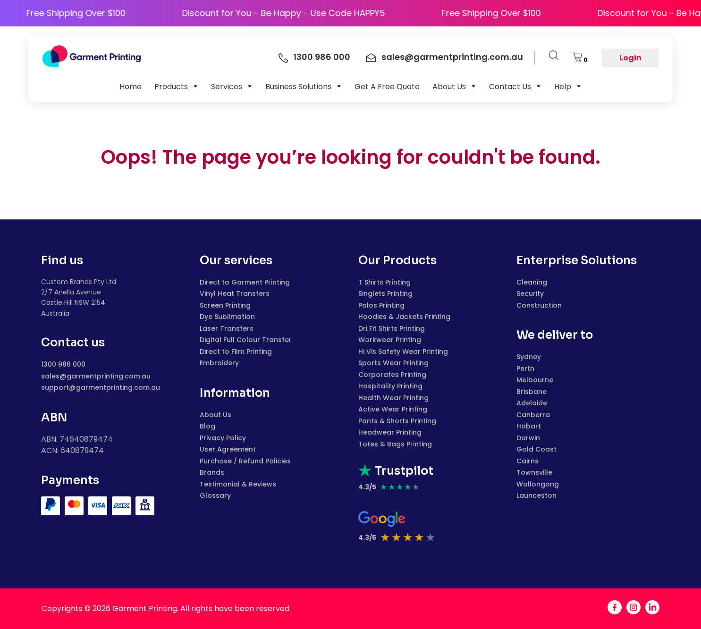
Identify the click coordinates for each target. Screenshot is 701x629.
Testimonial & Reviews (238, 484)
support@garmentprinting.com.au (100, 387)
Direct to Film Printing (236, 351)
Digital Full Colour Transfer (246, 339)
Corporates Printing (392, 374)
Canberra (533, 414)
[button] (176, 86)
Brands (212, 472)
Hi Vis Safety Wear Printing (403, 351)
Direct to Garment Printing (245, 282)
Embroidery (219, 363)
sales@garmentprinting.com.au (96, 376)
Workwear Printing (389, 339)
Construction (539, 305)
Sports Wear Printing (393, 363)
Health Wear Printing (393, 398)
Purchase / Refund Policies (245, 461)
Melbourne (534, 380)
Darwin (528, 438)
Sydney (528, 356)
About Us (215, 414)
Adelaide (531, 403)
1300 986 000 (63, 364)
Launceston (536, 495)
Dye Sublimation (227, 316)
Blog (207, 426)
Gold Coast (536, 449)
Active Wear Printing (392, 409)
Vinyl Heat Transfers (235, 293)
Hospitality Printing (390, 386)
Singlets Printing (385, 293)
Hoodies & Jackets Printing (404, 316)
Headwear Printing (390, 432)
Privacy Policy (223, 438)
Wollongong (537, 484)
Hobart (528, 426)
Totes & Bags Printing (395, 444)
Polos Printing (381, 305)
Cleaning (531, 282)
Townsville (534, 472)
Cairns (527, 461)
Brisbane (531, 391)
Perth (525, 368)
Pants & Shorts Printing (397, 421)
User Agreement (228, 449)
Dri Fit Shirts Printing (391, 328)
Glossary (215, 495)
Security (530, 293)
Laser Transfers (226, 328)
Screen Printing (225, 305)
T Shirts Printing (384, 282)
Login (630, 57)
